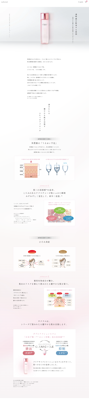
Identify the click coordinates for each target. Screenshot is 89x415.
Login (80, 2)
